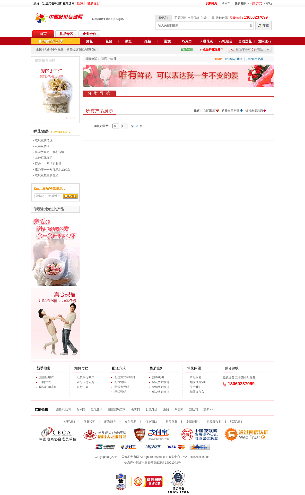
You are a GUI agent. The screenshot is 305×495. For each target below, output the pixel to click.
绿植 (147, 41)
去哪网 (135, 409)
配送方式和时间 (124, 377)
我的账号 (212, 3)
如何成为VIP (198, 382)
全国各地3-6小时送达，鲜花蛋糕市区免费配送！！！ (70, 49)
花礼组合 (225, 41)
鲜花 (89, 41)
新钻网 (193, 409)
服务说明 (89, 421)
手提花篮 (180, 17)
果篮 (128, 41)
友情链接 (192, 421)
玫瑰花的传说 (43, 140)
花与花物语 (42, 146)
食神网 (80, 409)
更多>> (208, 409)
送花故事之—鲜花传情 (49, 152)
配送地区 (120, 382)
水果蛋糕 (193, 17)
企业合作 (89, 34)
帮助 (269, 3)
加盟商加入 (197, 392)
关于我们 (195, 387)
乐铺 (166, 409)
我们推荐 (210, 110)
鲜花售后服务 (161, 382)
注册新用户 (46, 377)
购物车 (226, 3)
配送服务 (110, 421)
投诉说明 (158, 377)
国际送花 (264, 41)
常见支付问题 (85, 382)
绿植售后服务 (161, 387)
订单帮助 (151, 421)
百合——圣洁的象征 (48, 163)
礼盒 (204, 17)
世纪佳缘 (151, 409)
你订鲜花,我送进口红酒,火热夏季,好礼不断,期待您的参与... (245, 59)
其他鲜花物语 (43, 157)
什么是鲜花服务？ (211, 49)
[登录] (81, 3)
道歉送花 (222, 17)
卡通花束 (206, 41)
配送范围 (187, 49)
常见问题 (195, 377)
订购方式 (45, 382)
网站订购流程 (48, 387)
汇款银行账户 (85, 377)
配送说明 (120, 392)
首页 (43, 34)
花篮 (108, 41)
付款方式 (256, 3)
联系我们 (236, 421)
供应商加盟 (214, 421)
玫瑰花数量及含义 (46, 175)
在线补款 (240, 3)
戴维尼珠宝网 (117, 409)
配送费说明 (121, 387)
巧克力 (187, 41)
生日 (211, 17)
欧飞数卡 (97, 409)
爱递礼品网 (63, 409)
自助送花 (245, 41)
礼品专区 (66, 34)
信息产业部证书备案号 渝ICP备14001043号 (152, 462)
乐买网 (178, 409)
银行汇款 (82, 387)
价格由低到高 (254, 110)
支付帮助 (130, 421)
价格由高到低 (230, 110)
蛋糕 (167, 41)
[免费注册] (93, 3)
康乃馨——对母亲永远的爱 (52, 169)
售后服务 (171, 421)
